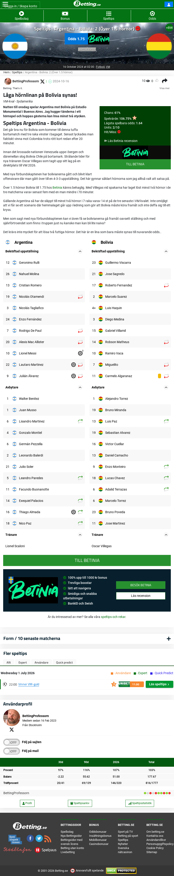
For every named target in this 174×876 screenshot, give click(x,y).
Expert (23, 662)
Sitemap (151, 852)
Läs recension (140, 596)
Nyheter (123, 844)
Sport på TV (125, 831)
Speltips (17, 72)
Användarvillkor (156, 840)
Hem (6, 72)
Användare (41, 662)
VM (108, 66)
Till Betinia (135, 164)
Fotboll (100, 66)
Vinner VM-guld (28, 684)
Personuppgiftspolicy (160, 844)
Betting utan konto (72, 848)
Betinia (57, 187)
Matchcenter (87, 49)
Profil (27, 803)
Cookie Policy (155, 848)
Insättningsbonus (100, 835)
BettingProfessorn (16, 793)
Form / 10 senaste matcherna (31, 638)
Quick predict (64, 662)
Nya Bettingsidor (71, 835)
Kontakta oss (154, 835)
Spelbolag (67, 831)
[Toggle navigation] (5, 4)
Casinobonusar (98, 844)
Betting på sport (128, 835)
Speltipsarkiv (79, 803)
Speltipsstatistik (140, 803)
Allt (9, 662)
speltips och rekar (113, 617)
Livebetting (68, 852)
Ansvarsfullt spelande (87, 870)
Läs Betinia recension (123, 141)
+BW (169, 27)
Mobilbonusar (98, 840)
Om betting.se (155, 831)
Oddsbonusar (97, 831)
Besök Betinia (140, 585)
